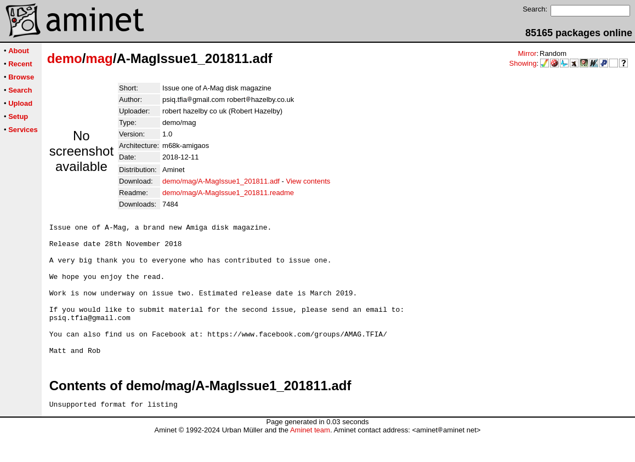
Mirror (527, 53)
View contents (308, 181)
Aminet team (310, 458)
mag (99, 58)
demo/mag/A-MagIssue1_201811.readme (228, 193)
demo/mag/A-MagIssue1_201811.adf (221, 181)
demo (64, 58)
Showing (523, 63)
